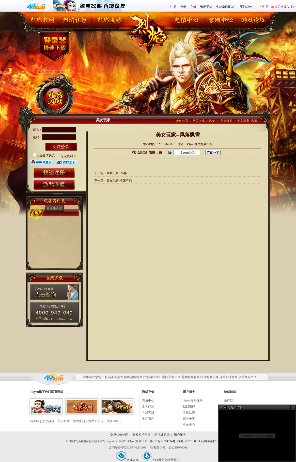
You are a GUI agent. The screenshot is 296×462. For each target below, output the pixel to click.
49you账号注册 (193, 400)
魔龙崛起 (79, 421)
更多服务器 (54, 208)
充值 (193, 7)
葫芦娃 (34, 421)
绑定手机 (206, 7)
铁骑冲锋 (113, 421)
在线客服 (148, 412)
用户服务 (180, 435)
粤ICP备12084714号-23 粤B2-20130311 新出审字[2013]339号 (189, 441)
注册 (173, 7)
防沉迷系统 (162, 435)
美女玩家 (226, 121)
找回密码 (189, 406)
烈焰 (212, 121)
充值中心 (148, 400)
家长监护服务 (141, 435)
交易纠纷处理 (119, 435)
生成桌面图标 (225, 7)
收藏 (264, 7)
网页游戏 (199, 121)
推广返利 (148, 419)
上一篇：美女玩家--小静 (110, 173)
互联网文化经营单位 (161, 460)
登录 (183, 7)
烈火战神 (48, 421)
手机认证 (189, 412)
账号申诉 (189, 419)
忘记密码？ (68, 156)
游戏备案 (127, 460)
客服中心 (189, 425)
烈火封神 (63, 421)
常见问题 (148, 406)
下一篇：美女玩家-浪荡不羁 (113, 180)
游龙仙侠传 (95, 421)
